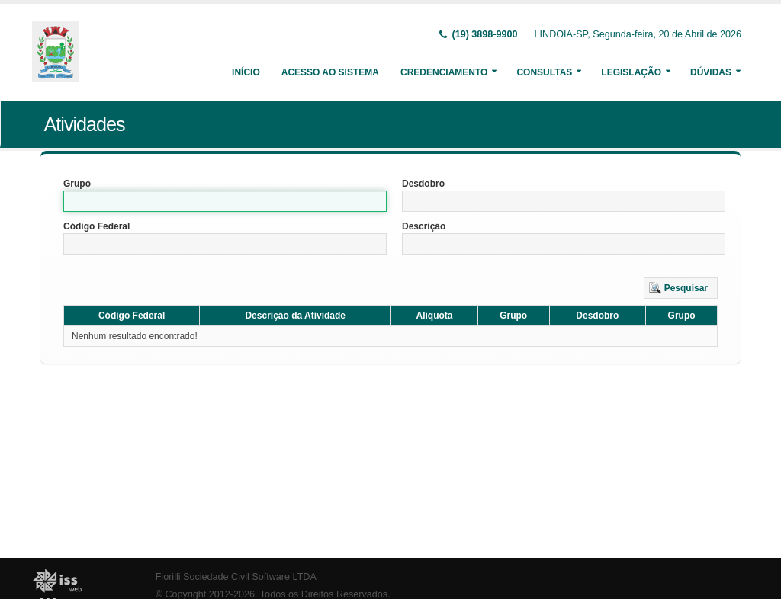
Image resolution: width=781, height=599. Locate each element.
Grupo (77, 183)
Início (246, 72)
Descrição (423, 226)
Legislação (631, 72)
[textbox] (225, 201)
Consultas (544, 72)
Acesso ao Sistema (330, 72)
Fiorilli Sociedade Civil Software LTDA (236, 577)
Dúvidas (710, 72)
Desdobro (423, 183)
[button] (681, 288)
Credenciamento (443, 72)
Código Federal (96, 226)
